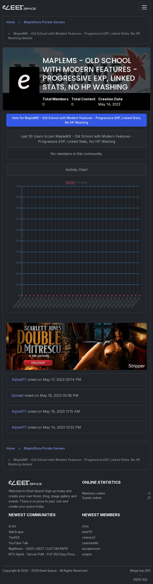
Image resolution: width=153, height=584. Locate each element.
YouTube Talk (18, 543)
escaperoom (91, 548)
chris (85, 526)
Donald (17, 395)
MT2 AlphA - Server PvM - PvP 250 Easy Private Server (48, 554)
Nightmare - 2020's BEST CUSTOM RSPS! (38, 548)
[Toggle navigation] (144, 7)
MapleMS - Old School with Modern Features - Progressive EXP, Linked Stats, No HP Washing (89, 73)
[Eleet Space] (19, 7)
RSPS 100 (140, 579)
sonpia (87, 554)
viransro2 (88, 537)
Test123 (14, 537)
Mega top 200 (140, 570)
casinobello (90, 543)
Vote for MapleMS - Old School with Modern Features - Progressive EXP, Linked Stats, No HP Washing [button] (76, 120)
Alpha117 (19, 379)
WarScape (16, 532)
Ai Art (12, 526)
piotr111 (87, 532)
